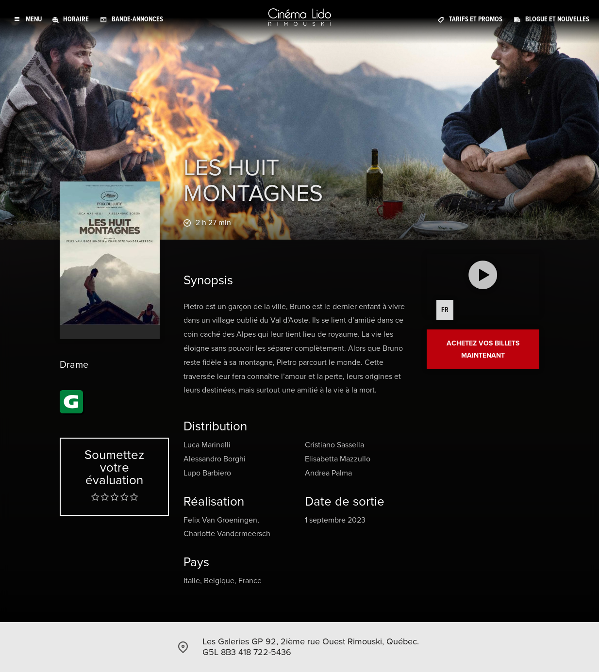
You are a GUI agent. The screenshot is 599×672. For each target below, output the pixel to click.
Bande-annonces (137, 19)
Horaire (76, 19)
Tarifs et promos (475, 19)
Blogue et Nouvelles (557, 19)
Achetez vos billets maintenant (483, 349)
